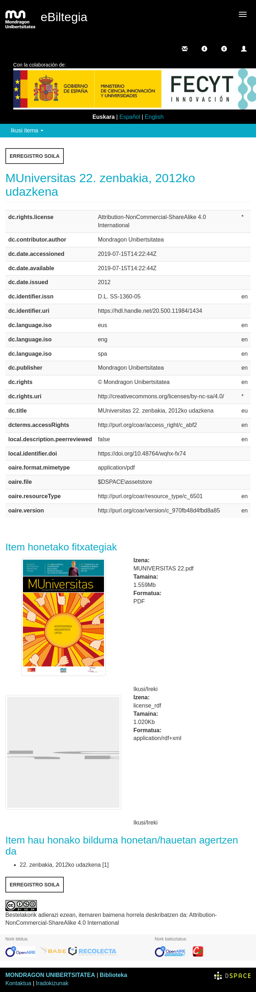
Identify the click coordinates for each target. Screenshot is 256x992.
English (154, 117)
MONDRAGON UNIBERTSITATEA (50, 975)
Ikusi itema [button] (27, 130)
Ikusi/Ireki (145, 689)
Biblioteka (113, 975)
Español (129, 117)
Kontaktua (18, 983)
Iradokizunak (52, 983)
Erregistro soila (35, 156)
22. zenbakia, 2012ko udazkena (60, 865)
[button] (204, 48)
